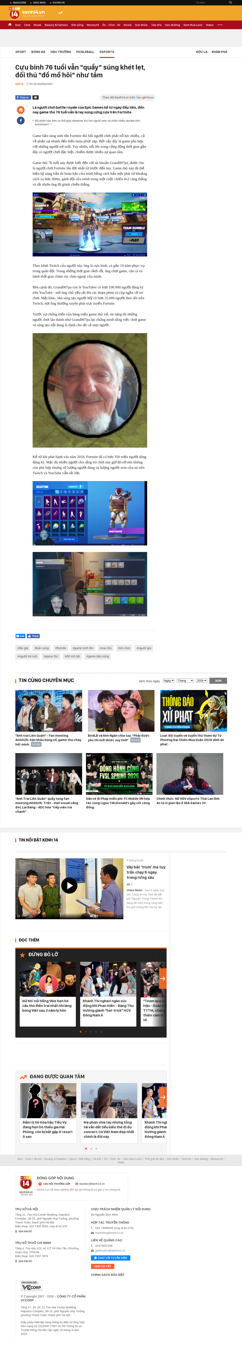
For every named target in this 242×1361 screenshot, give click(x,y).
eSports (107, 52)
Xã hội (128, 25)
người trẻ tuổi (28, 656)
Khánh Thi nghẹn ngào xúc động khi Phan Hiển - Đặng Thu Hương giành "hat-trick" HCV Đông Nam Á (108, 1008)
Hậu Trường (61, 52)
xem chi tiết (102, 1266)
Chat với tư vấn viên (110, 1258)
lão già (23, 648)
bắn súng (42, 648)
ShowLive (59, 2)
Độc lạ (201, 52)
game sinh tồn (83, 648)
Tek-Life (186, 1159)
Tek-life (156, 25)
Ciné (27, 25)
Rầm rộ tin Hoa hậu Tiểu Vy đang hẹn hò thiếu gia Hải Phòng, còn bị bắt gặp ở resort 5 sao (48, 1129)
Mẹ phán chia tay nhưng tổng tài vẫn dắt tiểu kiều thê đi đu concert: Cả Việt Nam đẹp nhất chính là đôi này (109, 1129)
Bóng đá (38, 52)
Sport (20, 52)
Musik (37, 25)
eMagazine (19, 2)
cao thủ (107, 648)
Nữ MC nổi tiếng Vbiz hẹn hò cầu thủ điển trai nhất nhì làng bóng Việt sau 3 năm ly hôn (47, 1006)
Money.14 (93, 25)
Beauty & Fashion (56, 25)
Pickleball (85, 52)
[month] (185, 681)
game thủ (51, 656)
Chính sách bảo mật (107, 1275)
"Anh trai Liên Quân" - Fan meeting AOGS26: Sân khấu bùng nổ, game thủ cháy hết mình (48, 740)
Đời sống (77, 25)
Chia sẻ (24, 97)
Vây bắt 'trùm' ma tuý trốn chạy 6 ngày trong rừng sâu (146, 872)
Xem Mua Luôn (192, 25)
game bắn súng (98, 656)
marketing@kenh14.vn (109, 1232)
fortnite (61, 648)
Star (18, 25)
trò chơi (125, 648)
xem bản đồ (25, 1231)
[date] (169, 681)
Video (209, 25)
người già (144, 648)
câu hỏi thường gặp (56, 1184)
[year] (201, 681)
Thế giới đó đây (154, 1159)
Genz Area (39, 2)
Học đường (172, 25)
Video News (135, 890)
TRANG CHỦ (10, 25)
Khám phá (219, 52)
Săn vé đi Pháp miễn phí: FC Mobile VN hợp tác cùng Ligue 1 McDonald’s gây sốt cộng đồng (118, 803)
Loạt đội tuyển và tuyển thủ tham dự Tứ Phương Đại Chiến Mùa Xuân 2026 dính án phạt (192, 740)
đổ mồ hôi (73, 656)
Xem (218, 681)
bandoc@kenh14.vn (92, 1183)
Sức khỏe (141, 25)
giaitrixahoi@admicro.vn (110, 1250)
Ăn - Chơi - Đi (111, 25)
